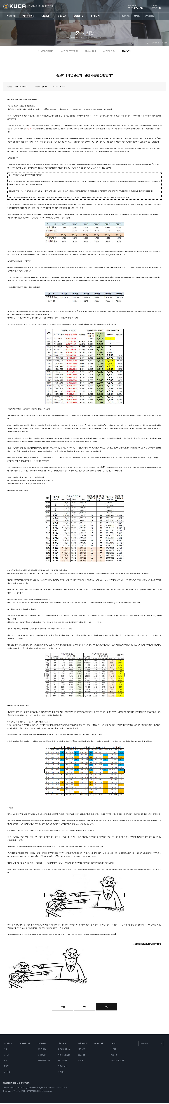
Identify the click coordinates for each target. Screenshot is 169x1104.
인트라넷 (137, 16)
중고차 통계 (90, 51)
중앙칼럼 (126, 51)
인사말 (6, 1055)
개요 (5, 1050)
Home (147, 43)
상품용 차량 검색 (44, 1061)
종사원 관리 (126, 16)
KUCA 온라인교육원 (135, 7)
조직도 (6, 1067)
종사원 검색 (42, 1055)
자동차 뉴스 (109, 51)
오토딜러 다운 (149, 16)
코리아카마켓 (156, 7)
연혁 (5, 1061)
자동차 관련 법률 (69, 51)
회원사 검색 (42, 1050)
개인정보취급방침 (117, 1061)
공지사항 (81, 1050)
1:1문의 (113, 1050)
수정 (63, 1007)
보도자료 (81, 1055)
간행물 (80, 1061)
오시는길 (7, 1073)
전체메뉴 (162, 16)
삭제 (84, 1007)
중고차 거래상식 (46, 51)
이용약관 (114, 1055)
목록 (106, 1007)
